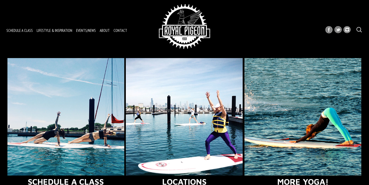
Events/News (86, 30)
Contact (120, 30)
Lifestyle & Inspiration (54, 30)
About (105, 30)
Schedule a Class (19, 30)
